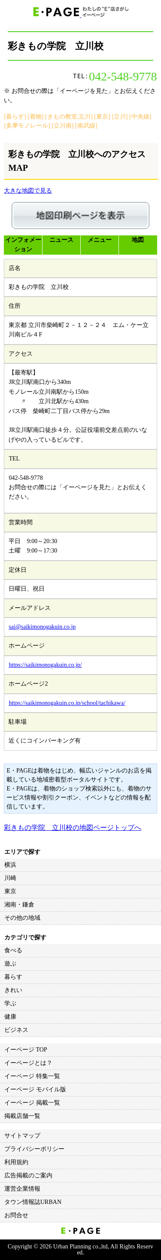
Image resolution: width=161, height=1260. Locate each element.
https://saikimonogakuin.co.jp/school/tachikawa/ (67, 703)
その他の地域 (22, 918)
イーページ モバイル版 (35, 1089)
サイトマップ (22, 1135)
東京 (10, 891)
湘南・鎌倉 (19, 904)
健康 (10, 1016)
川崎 (10, 878)
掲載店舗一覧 (22, 1116)
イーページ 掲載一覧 (32, 1103)
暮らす (13, 977)
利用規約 (16, 1162)
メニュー (100, 240)
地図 (138, 240)
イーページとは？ (28, 1063)
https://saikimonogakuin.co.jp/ (45, 665)
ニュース (61, 240)
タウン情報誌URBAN (32, 1202)
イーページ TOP (25, 1049)
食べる (13, 950)
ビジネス (16, 1030)
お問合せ (16, 1215)
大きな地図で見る (28, 190)
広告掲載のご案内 (28, 1175)
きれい (13, 990)
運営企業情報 (22, 1189)
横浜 (10, 865)
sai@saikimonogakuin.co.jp (42, 627)
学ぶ (10, 1003)
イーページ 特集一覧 (32, 1076)
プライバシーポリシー (34, 1149)
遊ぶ (10, 963)
